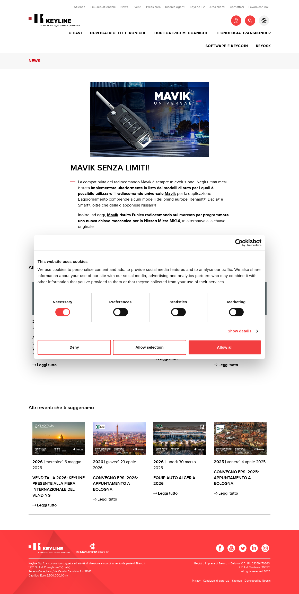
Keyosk (263, 46)
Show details (240, 331)
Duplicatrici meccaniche (181, 33)
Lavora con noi (259, 7)
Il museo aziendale (103, 7)
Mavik (170, 193)
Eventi (137, 7)
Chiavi (75, 33)
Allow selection (149, 347)
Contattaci (237, 7)
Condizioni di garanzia (216, 580)
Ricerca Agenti (175, 7)
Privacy (196, 580)
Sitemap (237, 580)
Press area (153, 7)
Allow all (225, 347)
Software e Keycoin (227, 46)
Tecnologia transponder (243, 33)
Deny (74, 347)
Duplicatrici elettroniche (118, 33)
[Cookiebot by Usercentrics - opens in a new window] (238, 243)
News (124, 7)
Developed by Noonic (257, 580)
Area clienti (217, 7)
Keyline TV (197, 7)
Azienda (79, 7)
